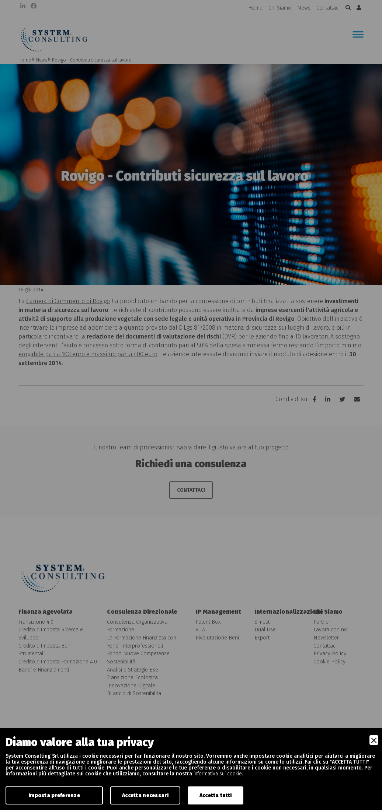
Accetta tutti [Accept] (215, 795)
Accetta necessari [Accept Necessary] (145, 795)
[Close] (373, 740)
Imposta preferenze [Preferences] (54, 795)
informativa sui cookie (218, 774)
